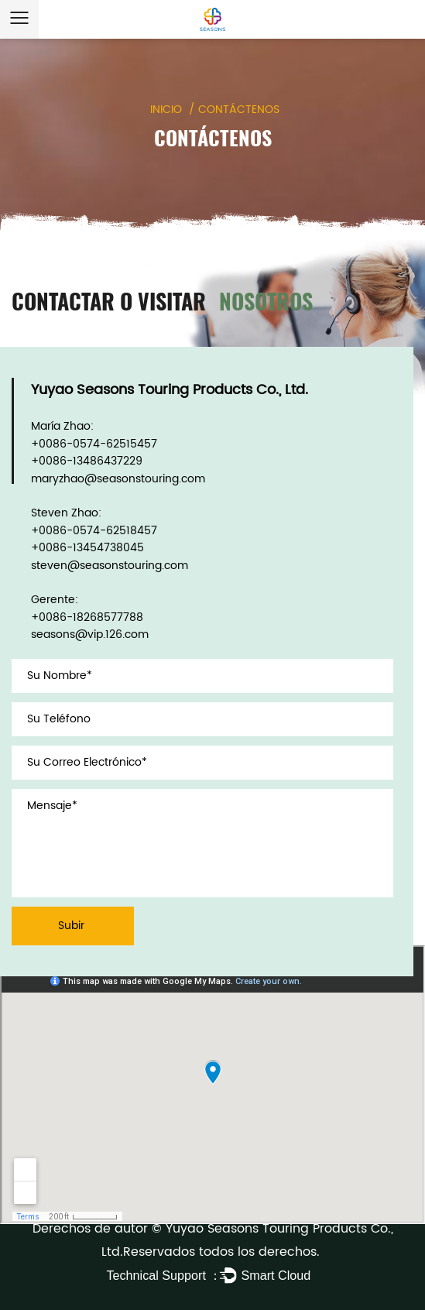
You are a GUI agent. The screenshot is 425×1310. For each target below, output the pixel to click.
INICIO (166, 109)
